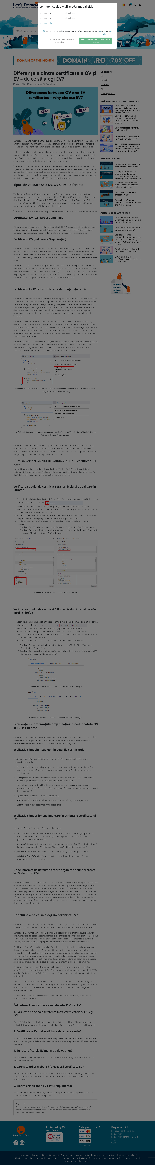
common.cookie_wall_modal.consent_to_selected (59, 40)
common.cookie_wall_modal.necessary (60, 31)
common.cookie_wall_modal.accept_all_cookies (95, 40)
